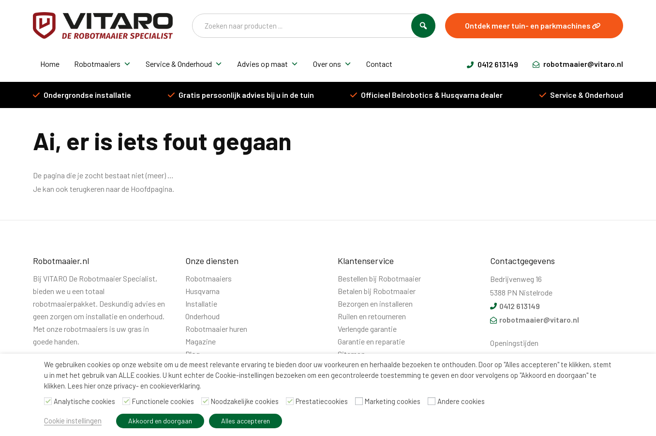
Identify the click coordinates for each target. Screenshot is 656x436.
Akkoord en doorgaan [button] (160, 421)
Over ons (332, 64)
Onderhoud (202, 316)
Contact (379, 63)
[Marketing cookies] (359, 401)
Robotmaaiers (102, 64)
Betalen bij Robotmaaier (377, 291)
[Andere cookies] (431, 401)
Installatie (201, 303)
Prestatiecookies (322, 401)
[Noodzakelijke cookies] (205, 401)
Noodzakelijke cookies (245, 401)
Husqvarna (202, 291)
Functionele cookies (163, 401)
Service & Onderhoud (184, 64)
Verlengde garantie (367, 328)
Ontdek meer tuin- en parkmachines (533, 25)
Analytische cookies (84, 401)
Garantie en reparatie (371, 341)
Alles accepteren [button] (245, 421)
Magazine (200, 341)
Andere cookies (461, 401)
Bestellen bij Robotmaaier (379, 278)
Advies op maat (267, 64)
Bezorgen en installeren (375, 303)
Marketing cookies (392, 401)
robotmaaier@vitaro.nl (578, 63)
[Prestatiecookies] (290, 401)
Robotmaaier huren (216, 328)
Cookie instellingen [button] (73, 420)
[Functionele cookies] (126, 401)
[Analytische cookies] (48, 401)
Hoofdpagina (151, 188)
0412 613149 (492, 64)
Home (50, 63)
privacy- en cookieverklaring (157, 385)
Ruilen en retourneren (372, 316)
